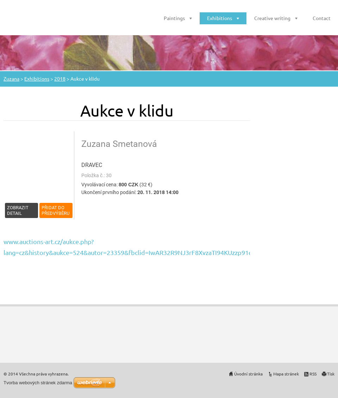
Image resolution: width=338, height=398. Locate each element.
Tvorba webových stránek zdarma (38, 382)
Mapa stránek (286, 374)
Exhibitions (219, 18)
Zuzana (11, 78)
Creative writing (272, 18)
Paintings (174, 18)
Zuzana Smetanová (119, 144)
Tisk (330, 374)
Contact (322, 18)
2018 (59, 78)
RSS (313, 374)
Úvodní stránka (248, 374)
